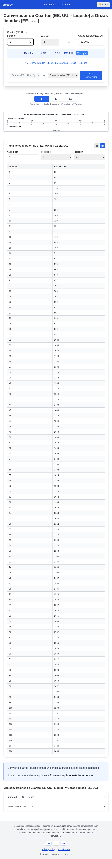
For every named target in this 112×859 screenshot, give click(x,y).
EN (48, 843)
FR (63, 843)
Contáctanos (64, 849)
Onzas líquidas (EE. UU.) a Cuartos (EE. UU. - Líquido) (56, 63)
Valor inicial (13, 152)
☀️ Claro (103, 4)
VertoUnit (8, 4)
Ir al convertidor (91, 75)
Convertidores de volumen (56, 4)
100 (70, 99)
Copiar (82, 53)
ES (56, 843)
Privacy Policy (48, 849)
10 (56, 99)
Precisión (78, 152)
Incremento (46, 152)
